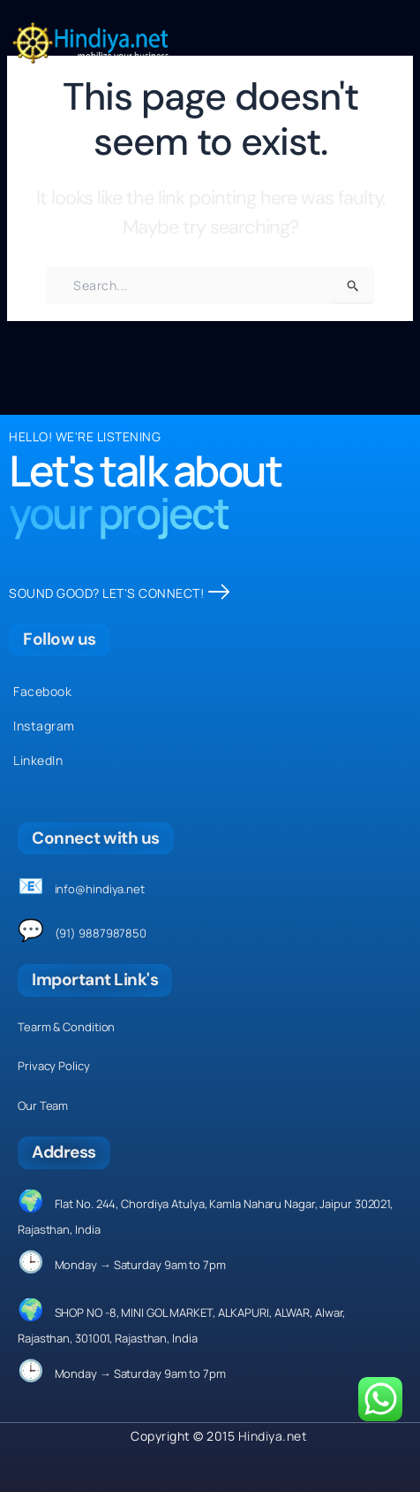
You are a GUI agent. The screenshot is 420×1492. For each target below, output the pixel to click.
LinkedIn (38, 760)
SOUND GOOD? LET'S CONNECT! (119, 593)
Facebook (42, 691)
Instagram (44, 725)
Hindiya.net (273, 1435)
